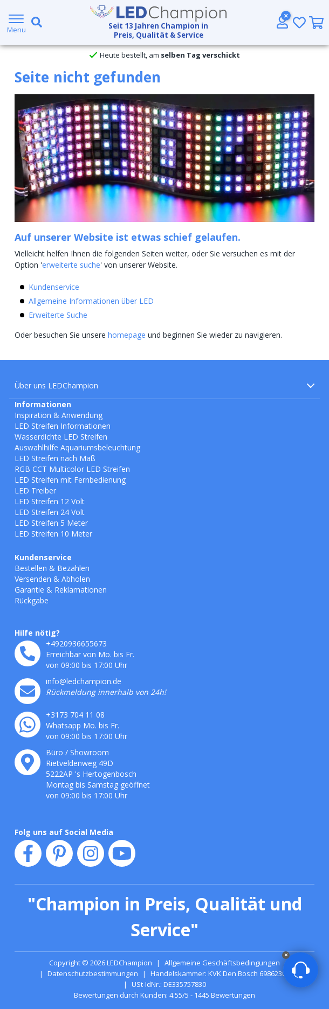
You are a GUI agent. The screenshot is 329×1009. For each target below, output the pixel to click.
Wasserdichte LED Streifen (61, 437)
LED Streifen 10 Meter (53, 533)
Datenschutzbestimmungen (92, 973)
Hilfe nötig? (37, 633)
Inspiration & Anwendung (58, 415)
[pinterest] (59, 853)
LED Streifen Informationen (63, 426)
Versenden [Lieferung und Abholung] (33, 579)
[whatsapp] (27, 724)
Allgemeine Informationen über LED (91, 301)
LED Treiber (35, 490)
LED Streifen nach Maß (55, 458)
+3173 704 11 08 (75, 714)
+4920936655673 (76, 643)
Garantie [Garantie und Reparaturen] (29, 589)
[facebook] (28, 853)
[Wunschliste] (299, 22)
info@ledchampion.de (83, 681)
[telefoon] (27, 653)
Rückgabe (32, 600)
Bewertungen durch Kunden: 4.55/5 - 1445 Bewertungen (164, 995)
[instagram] (90, 853)
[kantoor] (27, 762)
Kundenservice (54, 287)
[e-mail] (27, 691)
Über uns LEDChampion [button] (164, 385)
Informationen (43, 404)
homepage (127, 335)
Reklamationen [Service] (80, 589)
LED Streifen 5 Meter (51, 523)
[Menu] (16, 23)
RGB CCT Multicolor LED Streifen (72, 469)
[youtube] (121, 853)
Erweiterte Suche (58, 315)
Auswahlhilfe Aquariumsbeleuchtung (77, 447)
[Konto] (282, 22)
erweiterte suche (71, 265)
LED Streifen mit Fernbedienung (70, 480)
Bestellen (31, 568)
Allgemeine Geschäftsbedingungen (222, 963)
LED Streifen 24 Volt (50, 512)
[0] (316, 22)
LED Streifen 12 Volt (50, 501)
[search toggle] (34, 23)
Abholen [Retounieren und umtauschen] (75, 579)
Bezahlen (73, 568)
